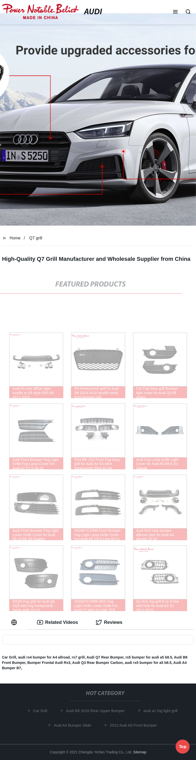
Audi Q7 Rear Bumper (105, 657)
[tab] (15, 622)
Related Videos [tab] (57, 622)
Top (183, 746)
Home (15, 238)
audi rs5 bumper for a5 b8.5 (148, 663)
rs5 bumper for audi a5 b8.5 (148, 657)
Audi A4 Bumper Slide (73, 725)
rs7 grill (78, 657)
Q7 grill (35, 238)
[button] (175, 12)
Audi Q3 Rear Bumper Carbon (97, 663)
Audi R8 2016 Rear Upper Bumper (96, 711)
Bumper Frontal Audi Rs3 (48, 663)
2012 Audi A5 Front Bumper (134, 725)
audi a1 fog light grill (162, 711)
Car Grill (9, 657)
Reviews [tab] (109, 622)
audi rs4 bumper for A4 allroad (44, 657)
